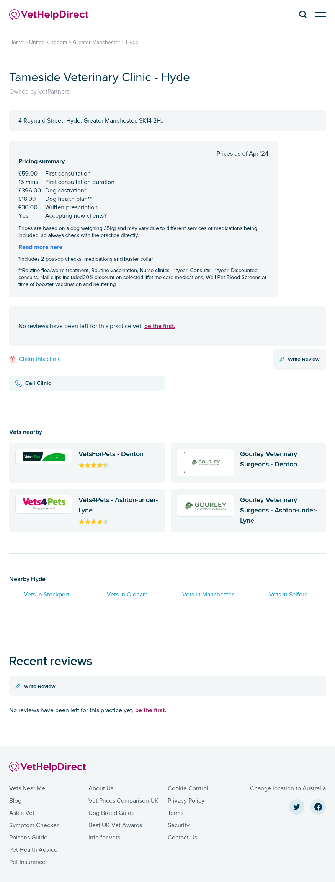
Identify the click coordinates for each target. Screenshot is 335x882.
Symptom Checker (34, 825)
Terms (175, 813)
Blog (15, 801)
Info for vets (104, 837)
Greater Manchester (96, 42)
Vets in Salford (288, 594)
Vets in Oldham (127, 594)
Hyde (132, 42)
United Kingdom (48, 42)
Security (179, 825)
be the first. (159, 326)
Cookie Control (188, 788)
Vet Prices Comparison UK (123, 801)
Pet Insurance (27, 862)
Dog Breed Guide (111, 813)
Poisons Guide (28, 837)
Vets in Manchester (208, 594)
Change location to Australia (288, 788)
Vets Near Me (27, 788)
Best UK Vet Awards (115, 825)
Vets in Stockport (46, 594)
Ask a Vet (21, 813)
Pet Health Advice (33, 850)
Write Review (299, 359)
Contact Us (182, 837)
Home (16, 42)
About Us (100, 788)
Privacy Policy (186, 801)
